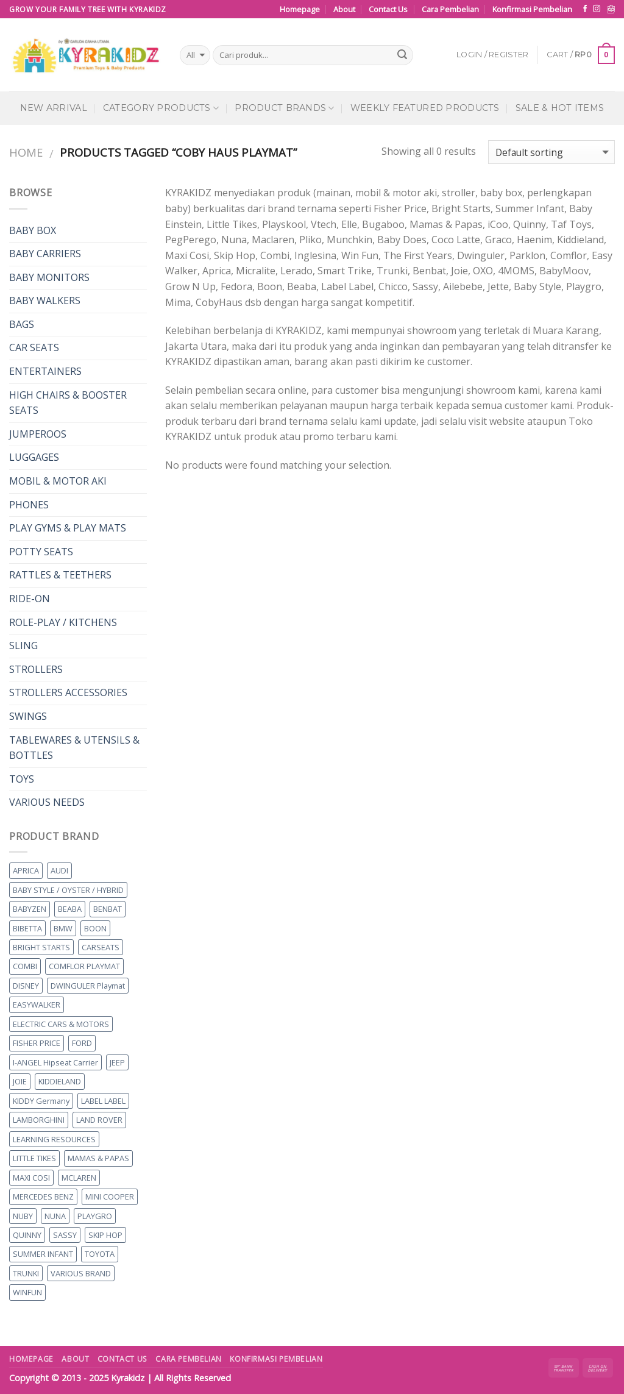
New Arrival (53, 107)
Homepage (300, 9)
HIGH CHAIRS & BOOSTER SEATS (68, 403)
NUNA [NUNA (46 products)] (55, 1216)
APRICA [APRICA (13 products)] (26, 870)
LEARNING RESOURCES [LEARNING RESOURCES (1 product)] (54, 1139)
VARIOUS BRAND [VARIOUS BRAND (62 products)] (81, 1273)
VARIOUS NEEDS (47, 802)
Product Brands (285, 108)
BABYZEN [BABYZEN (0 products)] (29, 908)
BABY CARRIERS (45, 253)
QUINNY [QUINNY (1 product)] (27, 1234)
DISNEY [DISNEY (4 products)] (26, 985)
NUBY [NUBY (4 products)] (23, 1216)
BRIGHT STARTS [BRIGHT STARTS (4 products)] (41, 947)
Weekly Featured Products (425, 107)
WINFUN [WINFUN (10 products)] (27, 1292)
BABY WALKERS (44, 300)
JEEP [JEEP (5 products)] (117, 1062)
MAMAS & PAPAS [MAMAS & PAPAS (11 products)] (98, 1158)
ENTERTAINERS (45, 371)
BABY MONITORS (49, 277)
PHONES (29, 504)
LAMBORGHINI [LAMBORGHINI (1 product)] (39, 1119)
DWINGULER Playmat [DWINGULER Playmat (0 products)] (88, 985)
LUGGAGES (34, 457)
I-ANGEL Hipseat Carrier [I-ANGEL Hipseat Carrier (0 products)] (55, 1062)
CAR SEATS (34, 347)
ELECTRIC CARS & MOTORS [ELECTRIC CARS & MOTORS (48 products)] (61, 1024)
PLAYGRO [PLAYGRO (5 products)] (94, 1216)
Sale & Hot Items (560, 107)
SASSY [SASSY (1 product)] (65, 1234)
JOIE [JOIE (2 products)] (20, 1081)
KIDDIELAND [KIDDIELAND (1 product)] (59, 1081)
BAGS (21, 324)
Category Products (161, 108)
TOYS (21, 779)
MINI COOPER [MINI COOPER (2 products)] (109, 1196)
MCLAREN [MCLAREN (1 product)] (79, 1177)
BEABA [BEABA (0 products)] (70, 908)
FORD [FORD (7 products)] (82, 1042)
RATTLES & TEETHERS (60, 574)
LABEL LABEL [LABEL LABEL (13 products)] (103, 1100)
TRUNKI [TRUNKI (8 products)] (26, 1273)
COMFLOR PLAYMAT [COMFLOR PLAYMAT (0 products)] (84, 966)
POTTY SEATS (41, 551)
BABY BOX (32, 230)
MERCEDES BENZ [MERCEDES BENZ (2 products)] (43, 1196)
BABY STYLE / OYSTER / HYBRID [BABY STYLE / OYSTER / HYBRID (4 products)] (68, 889)
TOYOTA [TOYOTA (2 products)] (100, 1253)
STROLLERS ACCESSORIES (68, 692)
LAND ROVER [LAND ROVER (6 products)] (99, 1119)
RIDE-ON (29, 598)
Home (26, 152)
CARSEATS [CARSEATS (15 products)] (100, 947)
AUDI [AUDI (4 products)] (59, 870)
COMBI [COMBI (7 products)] (25, 966)
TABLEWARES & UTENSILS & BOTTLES (74, 748)
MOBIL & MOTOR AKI (58, 481)
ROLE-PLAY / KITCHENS (63, 622)
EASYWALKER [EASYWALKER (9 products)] (36, 1004)
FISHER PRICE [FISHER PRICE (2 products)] (36, 1042)
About (344, 9)
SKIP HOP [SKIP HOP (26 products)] (105, 1234)
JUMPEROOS (37, 434)
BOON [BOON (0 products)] (95, 928)
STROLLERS (36, 669)
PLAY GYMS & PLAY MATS (67, 528)
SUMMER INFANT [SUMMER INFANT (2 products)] (43, 1253)
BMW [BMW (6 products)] (63, 928)
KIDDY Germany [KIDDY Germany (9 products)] (41, 1100)
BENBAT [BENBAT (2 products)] (107, 908)
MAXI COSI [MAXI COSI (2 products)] (31, 1177)
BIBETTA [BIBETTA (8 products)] (27, 928)
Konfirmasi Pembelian (532, 9)
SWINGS (28, 716)
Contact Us (388, 9)
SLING (23, 645)
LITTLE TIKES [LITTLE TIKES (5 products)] (34, 1158)
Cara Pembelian (450, 9)
